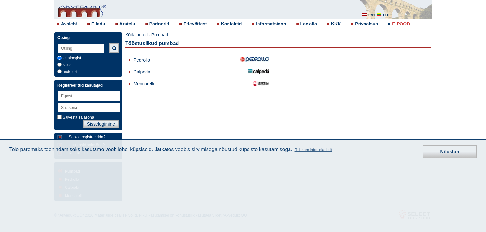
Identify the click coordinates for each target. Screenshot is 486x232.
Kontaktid (231, 23)
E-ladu (98, 23)
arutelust (70, 71)
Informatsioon (271, 23)
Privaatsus (366, 23)
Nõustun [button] (449, 151)
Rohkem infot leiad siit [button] (313, 150)
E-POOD (401, 23)
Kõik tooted (136, 34)
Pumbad (159, 34)
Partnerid (159, 23)
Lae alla (308, 23)
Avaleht (69, 23)
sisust (68, 65)
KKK (336, 23)
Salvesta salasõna (78, 117)
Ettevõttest (195, 23)
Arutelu (127, 23)
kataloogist (72, 58)
